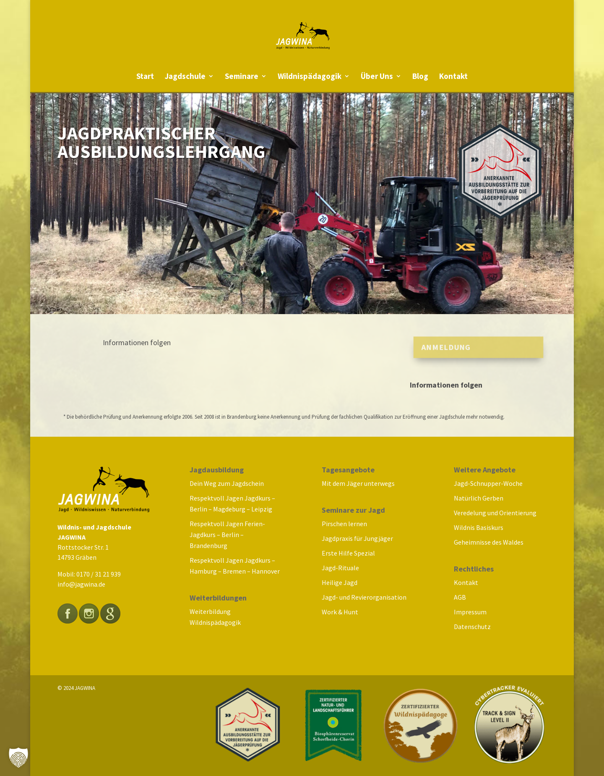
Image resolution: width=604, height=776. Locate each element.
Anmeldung (443, 347)
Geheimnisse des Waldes (488, 542)
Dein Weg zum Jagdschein (227, 483)
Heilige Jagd (339, 582)
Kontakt (453, 77)
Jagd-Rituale (340, 568)
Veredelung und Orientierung (495, 513)
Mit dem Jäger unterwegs (358, 483)
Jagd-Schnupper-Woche (488, 483)
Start (145, 77)
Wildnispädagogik (309, 77)
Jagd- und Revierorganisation (364, 597)
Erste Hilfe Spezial (348, 553)
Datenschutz (472, 626)
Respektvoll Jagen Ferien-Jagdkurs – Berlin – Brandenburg (227, 534)
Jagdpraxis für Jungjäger (357, 538)
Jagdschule (185, 77)
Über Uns (377, 77)
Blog (420, 77)
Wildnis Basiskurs (478, 527)
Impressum (470, 612)
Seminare (241, 77)
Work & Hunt (340, 612)
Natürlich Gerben (478, 498)
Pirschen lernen (344, 523)
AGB (460, 597)
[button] (18, 757)
